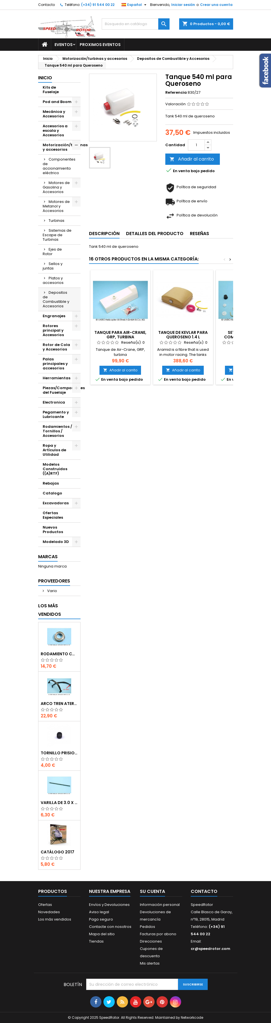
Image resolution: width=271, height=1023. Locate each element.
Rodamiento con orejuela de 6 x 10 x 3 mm (59, 654)
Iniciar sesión (183, 4)
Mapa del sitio (102, 934)
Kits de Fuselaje (51, 90)
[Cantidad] (196, 145)
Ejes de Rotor (52, 252)
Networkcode (192, 1017)
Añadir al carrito (192, 159)
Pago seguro (101, 919)
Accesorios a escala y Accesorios (55, 130)
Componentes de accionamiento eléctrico (59, 166)
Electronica (54, 402)
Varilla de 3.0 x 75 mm (59, 802)
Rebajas (51, 483)
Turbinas (56, 220)
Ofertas (45, 904)
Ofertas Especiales (53, 515)
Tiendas (96, 941)
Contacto (46, 4)
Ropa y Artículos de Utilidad (54, 450)
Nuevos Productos (53, 529)
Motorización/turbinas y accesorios (62, 147)
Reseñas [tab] (199, 233)
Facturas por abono (158, 934)
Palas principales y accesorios (55, 363)
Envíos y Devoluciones (109, 904)
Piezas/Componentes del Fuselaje (62, 390)
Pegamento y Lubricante (56, 414)
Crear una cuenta (216, 4)
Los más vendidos (49, 610)
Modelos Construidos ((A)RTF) (55, 469)
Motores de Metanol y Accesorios (56, 206)
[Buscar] (136, 24)
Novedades (49, 912)
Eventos (64, 44)
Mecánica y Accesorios (54, 114)
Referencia (176, 92)
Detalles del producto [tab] (154, 233)
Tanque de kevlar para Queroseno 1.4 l (183, 335)
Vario (51, 590)
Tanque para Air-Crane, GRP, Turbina (120, 335)
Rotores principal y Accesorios (53, 330)
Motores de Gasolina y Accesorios (56, 187)
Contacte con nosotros (110, 926)
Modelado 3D (56, 541)
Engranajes (54, 316)
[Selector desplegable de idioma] (135, 5)
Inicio (45, 78)
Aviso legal (99, 912)
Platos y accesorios (53, 280)
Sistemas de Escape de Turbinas (57, 235)
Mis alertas (150, 963)
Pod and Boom (57, 101)
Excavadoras (56, 503)
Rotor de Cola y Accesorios (56, 347)
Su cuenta (152, 891)
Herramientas (56, 378)
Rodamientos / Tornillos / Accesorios (57, 431)
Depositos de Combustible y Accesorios (56, 299)
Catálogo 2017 (57, 852)
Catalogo (52, 493)
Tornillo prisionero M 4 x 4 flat (59, 753)
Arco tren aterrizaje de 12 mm (59, 703)
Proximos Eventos (100, 44)
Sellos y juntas (52, 266)
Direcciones (151, 941)
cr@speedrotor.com (210, 948)
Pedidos (147, 926)
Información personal (160, 904)
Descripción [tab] (104, 233)
